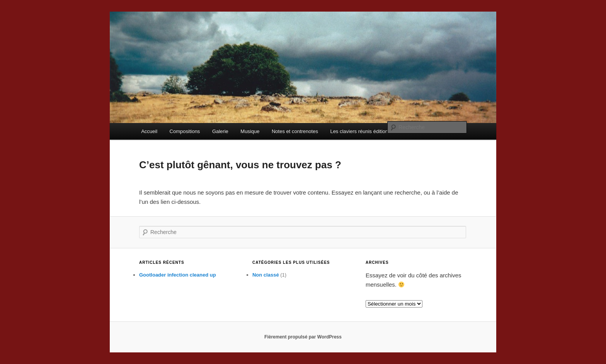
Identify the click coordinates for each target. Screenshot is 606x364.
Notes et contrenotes (295, 131)
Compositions (185, 131)
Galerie (220, 131)
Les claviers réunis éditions (360, 131)
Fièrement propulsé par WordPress (303, 337)
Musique (249, 131)
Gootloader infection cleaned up (177, 275)
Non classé (265, 275)
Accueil (149, 131)
